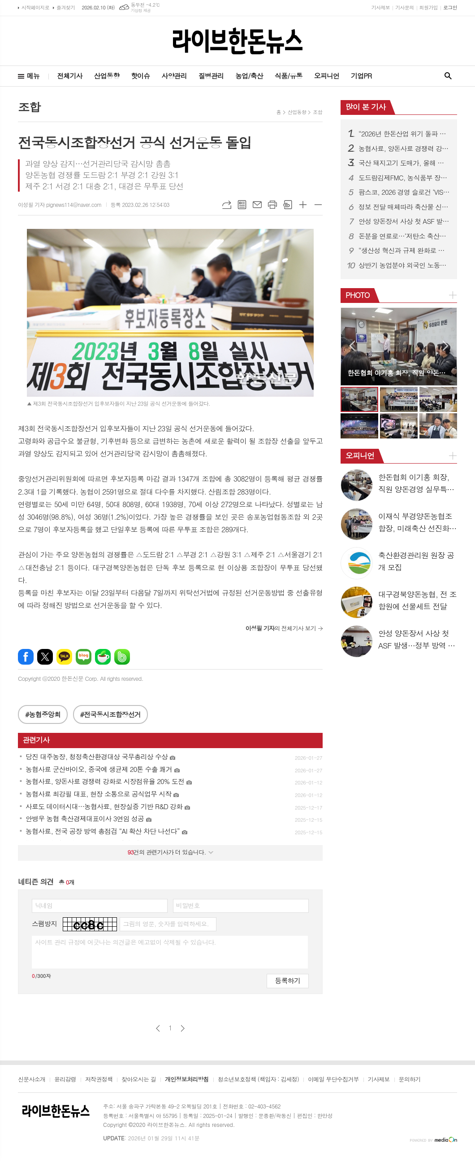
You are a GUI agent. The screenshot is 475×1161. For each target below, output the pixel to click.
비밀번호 (188, 905)
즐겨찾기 (65, 7)
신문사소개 (31, 1079)
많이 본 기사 (365, 106)
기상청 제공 (141, 10)
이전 (158, 1028)
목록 (242, 204)
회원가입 (428, 7)
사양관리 (173, 75)
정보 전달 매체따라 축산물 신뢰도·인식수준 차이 (404, 206)
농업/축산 (249, 75)
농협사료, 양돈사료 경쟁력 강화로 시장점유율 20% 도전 (404, 148)
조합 (317, 112)
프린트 (272, 204)
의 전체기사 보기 (281, 628)
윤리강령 (65, 1079)
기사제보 (380, 7)
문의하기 (410, 1079)
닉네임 (43, 905)
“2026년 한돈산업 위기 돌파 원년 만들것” (404, 133)
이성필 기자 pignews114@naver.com (60, 204)
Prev (352, 345)
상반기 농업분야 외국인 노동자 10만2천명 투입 (404, 265)
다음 (182, 1028)
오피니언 (326, 75)
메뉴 (33, 75)
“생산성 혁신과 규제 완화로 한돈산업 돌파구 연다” (404, 250)
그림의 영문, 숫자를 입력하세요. (165, 923)
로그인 (450, 7)
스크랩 (287, 204)
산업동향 (106, 75)
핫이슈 (140, 75)
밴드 (122, 657)
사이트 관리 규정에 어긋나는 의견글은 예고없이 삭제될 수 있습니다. (125, 942)
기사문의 (404, 7)
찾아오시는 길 (138, 1079)
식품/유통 (288, 75)
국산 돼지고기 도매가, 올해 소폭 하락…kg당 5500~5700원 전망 (404, 162)
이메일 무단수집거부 (333, 1079)
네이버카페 (103, 657)
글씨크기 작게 (318, 204)
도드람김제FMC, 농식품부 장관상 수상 (404, 177)
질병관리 (211, 75)
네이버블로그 (83, 657)
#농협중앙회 (42, 714)
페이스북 (26, 657)
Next (445, 345)
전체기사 (69, 75)
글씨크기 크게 (302, 204)
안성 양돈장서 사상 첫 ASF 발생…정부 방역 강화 (404, 221)
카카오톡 (64, 657)
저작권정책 (98, 1079)
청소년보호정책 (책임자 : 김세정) (258, 1079)
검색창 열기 (448, 76)
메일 (257, 204)
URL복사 (226, 204)
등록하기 (287, 980)
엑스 (45, 657)
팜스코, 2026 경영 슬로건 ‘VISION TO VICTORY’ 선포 (404, 192)
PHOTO (357, 294)
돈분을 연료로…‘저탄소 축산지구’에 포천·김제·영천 (404, 236)
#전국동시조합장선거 (110, 714)
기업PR (361, 75)
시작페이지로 (35, 7)
